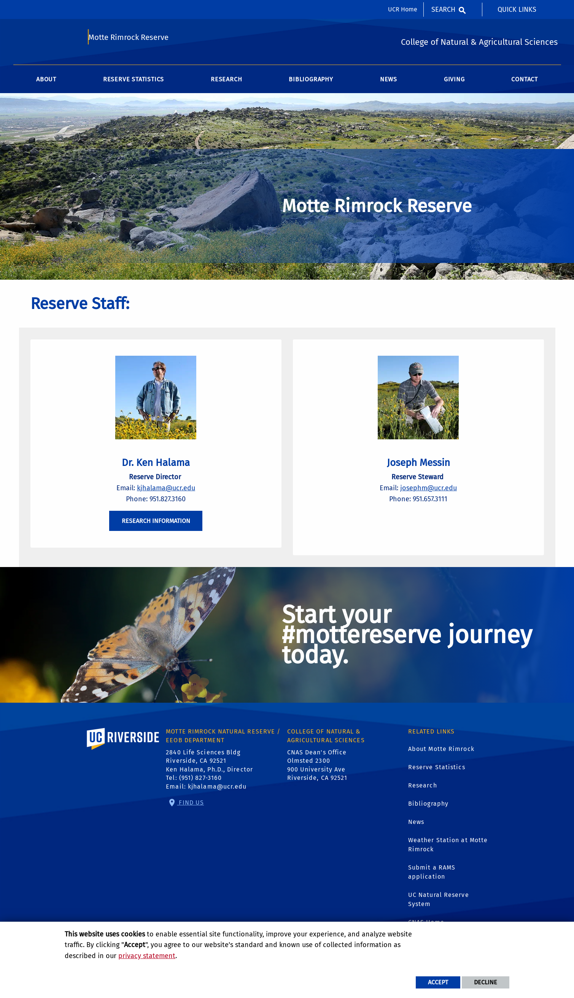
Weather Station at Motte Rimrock (448, 853)
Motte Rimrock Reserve (129, 40)
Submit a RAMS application (431, 880)
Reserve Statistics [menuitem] (133, 83)
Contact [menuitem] (524, 83)
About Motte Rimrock (441, 757)
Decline (485, 982)
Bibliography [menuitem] (311, 83)
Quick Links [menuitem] (517, 9)
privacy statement (146, 956)
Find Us (190, 810)
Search (443, 9)
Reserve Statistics (436, 775)
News (416, 830)
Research (422, 793)
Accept (438, 982)
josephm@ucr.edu (428, 494)
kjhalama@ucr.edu (166, 494)
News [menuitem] (388, 83)
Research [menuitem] (226, 83)
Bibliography (428, 812)
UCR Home (402, 9)
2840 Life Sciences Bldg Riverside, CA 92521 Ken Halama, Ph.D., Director (209, 769)
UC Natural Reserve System (438, 908)
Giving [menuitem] (454, 83)
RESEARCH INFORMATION (156, 527)
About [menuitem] (46, 83)
